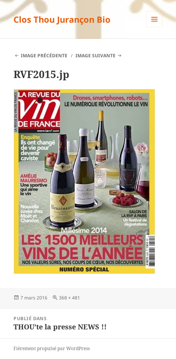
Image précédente (44, 55)
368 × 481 (69, 297)
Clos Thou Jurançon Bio (62, 19)
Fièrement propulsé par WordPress (51, 348)
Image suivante (95, 55)
